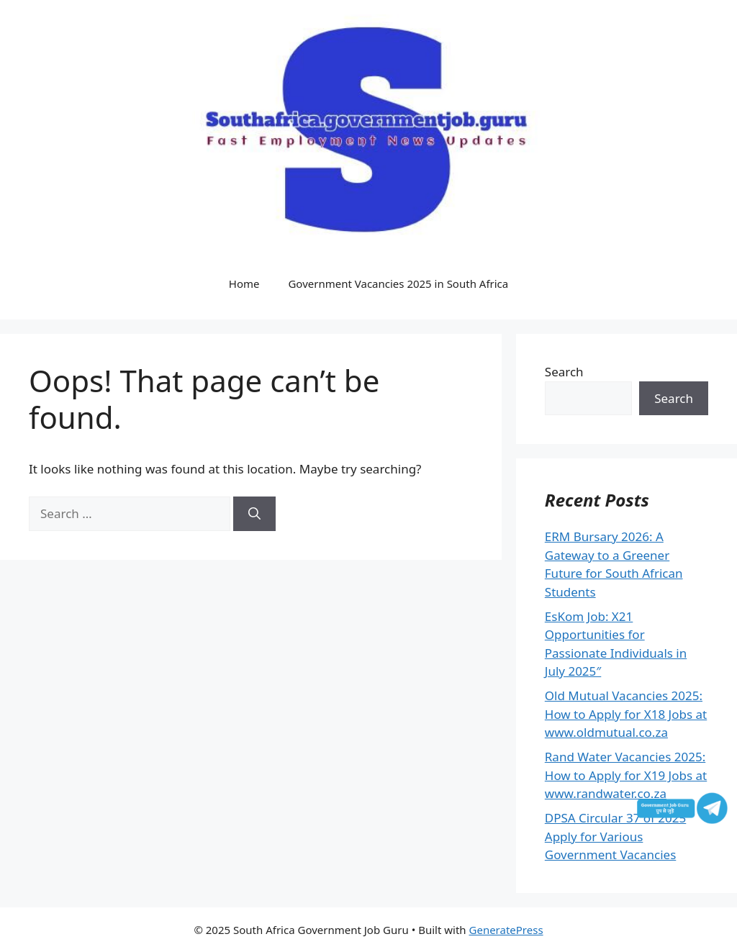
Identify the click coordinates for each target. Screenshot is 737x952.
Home (244, 283)
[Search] (254, 514)
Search (564, 371)
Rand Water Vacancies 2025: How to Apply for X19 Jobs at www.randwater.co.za (626, 775)
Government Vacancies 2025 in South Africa (398, 283)
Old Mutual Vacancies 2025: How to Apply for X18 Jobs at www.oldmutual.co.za (626, 713)
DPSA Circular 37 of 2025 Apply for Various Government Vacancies (615, 836)
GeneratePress (506, 929)
